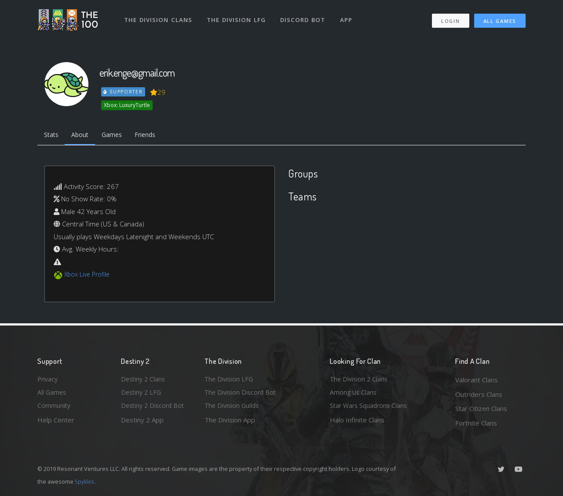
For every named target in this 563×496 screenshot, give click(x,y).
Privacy (48, 379)
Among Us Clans (354, 394)
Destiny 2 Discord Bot (154, 408)
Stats (52, 135)
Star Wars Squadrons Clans (370, 408)
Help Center (55, 422)
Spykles (85, 481)
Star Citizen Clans (481, 408)
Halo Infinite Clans (357, 422)
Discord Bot (304, 17)
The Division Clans (159, 17)
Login (450, 18)
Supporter (123, 92)
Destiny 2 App (142, 422)
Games (117, 135)
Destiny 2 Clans (144, 379)
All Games (499, 18)
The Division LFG (237, 17)
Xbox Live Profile (88, 275)
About (83, 135)
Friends (153, 135)
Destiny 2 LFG (142, 394)
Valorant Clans (476, 379)
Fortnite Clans (476, 422)
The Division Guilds (233, 408)
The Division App (230, 422)
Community (54, 408)
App (348, 17)
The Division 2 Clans (360, 379)
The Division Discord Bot (242, 394)
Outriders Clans (478, 394)
